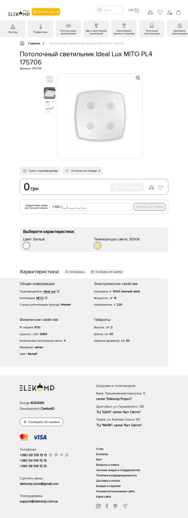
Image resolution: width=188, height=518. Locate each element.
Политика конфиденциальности (116, 475)
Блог (99, 459)
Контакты (102, 454)
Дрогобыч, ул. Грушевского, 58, (132, 409)
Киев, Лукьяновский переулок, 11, (132, 396)
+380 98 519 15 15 (33, 466)
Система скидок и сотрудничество (118, 470)
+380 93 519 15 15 (33, 461)
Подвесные (40, 32)
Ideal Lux (49, 291)
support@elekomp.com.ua (39, 501)
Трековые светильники (179, 32)
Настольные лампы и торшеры (124, 32)
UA (130, 9)
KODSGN (37, 403)
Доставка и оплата (108, 481)
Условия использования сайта (115, 491)
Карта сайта (103, 496)
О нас (100, 449)
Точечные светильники (152, 32)
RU (136, 9)
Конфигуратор (45, 12)
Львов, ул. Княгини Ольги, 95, (132, 422)
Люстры (13, 32)
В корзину (127, 187)
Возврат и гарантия (108, 486)
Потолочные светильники (68, 32)
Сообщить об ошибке (108, 272)
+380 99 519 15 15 (33, 455)
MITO (39, 298)
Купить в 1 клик (149, 206)
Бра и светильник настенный (96, 32)
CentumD (48, 409)
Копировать (77, 272)
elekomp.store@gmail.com (39, 484)
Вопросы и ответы (107, 465)
